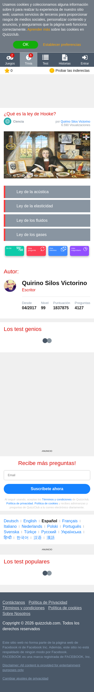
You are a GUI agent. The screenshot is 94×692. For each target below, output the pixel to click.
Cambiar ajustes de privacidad (25, 678)
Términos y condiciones (57, 499)
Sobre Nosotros (16, 614)
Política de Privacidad (48, 602)
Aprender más (38, 29)
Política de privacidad (19, 503)
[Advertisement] (47, 403)
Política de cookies (46, 503)
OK (26, 44)
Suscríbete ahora (47, 489)
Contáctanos (14, 602)
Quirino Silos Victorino (75, 121)
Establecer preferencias (62, 45)
